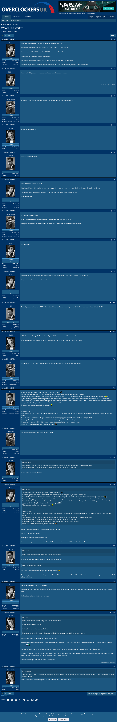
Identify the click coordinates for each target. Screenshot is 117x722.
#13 (114, 388)
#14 (114, 428)
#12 (114, 359)
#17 (114, 546)
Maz (4, 31)
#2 (114, 68)
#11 (114, 332)
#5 (114, 152)
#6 (114, 179)
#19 (114, 612)
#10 (114, 302)
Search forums (16, 20)
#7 (114, 211)
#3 (114, 96)
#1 (114, 39)
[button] (21, 17)
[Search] (110, 17)
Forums (6, 17)
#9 (114, 271)
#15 (114, 457)
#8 (114, 240)
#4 (114, 125)
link (29, 100)
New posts (5, 20)
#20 (114, 666)
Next (9, 35)
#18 (114, 581)
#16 (114, 484)
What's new (16, 17)
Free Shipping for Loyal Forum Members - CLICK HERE (76, 13)
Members (28, 17)
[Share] (111, 39)
